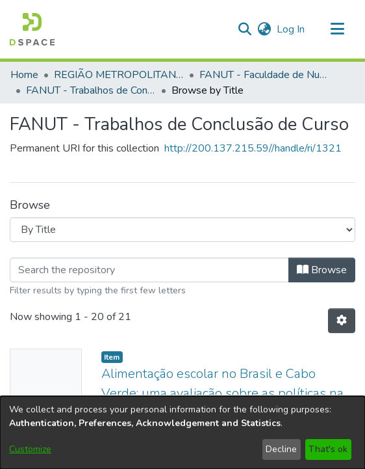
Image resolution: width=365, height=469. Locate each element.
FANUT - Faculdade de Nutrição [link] (264, 75)
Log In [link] (291, 29)
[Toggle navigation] (337, 29)
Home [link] (24, 75)
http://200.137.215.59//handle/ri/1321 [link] (253, 148)
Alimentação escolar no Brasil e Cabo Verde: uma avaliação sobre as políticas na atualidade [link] (222, 393)
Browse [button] (322, 270)
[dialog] (182, 432)
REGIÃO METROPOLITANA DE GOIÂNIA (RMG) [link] (119, 75)
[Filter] (149, 270)
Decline (281, 449)
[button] (32, 29)
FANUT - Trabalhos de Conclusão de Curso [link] (91, 90)
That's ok (327, 449)
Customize (30, 449)
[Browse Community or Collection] (182, 229)
